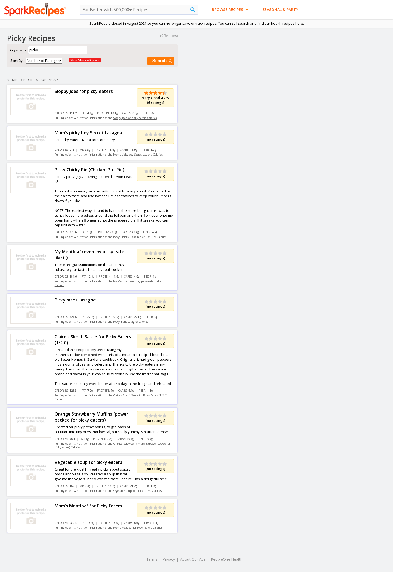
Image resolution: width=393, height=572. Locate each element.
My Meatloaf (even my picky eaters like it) (91, 255)
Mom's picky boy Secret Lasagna (88, 133)
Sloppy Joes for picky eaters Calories (135, 118)
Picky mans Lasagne (75, 300)
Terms (151, 559)
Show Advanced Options (85, 60)
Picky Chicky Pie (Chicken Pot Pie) (89, 170)
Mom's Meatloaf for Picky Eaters (88, 506)
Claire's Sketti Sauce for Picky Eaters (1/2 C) (93, 340)
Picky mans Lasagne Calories (130, 322)
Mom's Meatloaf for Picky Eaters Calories (137, 527)
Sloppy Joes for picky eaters (84, 91)
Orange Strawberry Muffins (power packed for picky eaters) (91, 417)
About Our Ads (193, 559)
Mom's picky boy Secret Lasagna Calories (138, 154)
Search (162, 61)
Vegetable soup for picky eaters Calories (137, 491)
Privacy (169, 559)
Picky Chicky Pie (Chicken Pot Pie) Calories (139, 237)
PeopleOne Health (227, 559)
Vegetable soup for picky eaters (88, 462)
